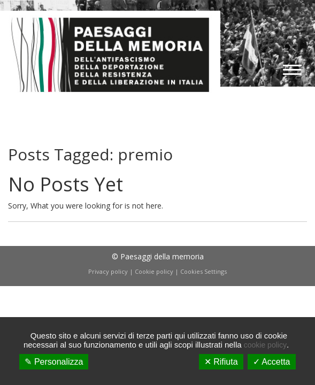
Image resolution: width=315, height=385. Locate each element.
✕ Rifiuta (221, 361)
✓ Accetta (271, 361)
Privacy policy (108, 271)
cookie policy (265, 345)
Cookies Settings (203, 271)
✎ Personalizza (54, 361)
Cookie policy (154, 271)
